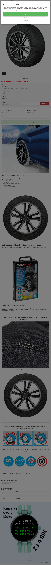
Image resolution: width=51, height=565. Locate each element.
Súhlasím (25, 14)
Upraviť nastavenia (25, 17)
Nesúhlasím (25, 20)
